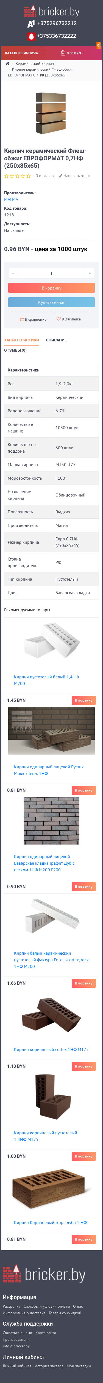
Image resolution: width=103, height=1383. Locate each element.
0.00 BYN (80, 50)
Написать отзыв (75, 175)
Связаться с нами (17, 1332)
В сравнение (33, 319)
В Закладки (69, 319)
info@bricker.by (16, 1346)
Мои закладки (79, 1365)
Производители (16, 1339)
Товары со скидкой (65, 1312)
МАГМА (11, 199)
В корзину (51, 288)
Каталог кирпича (21, 52)
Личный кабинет (17, 1365)
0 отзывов (45, 175)
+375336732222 (55, 36)
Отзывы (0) (15, 350)
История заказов (49, 1365)
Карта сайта (45, 1332)
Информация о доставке (24, 1312)
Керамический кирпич (35, 63)
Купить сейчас (51, 302)
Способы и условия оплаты (47, 1306)
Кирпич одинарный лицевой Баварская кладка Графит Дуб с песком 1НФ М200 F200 (44, 863)
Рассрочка (11, 1306)
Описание (56, 340)
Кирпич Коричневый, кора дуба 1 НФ (50, 1222)
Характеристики (21, 340)
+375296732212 (56, 23)
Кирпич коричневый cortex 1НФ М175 (51, 1049)
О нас (78, 1306)
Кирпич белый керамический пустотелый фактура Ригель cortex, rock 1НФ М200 (51, 959)
